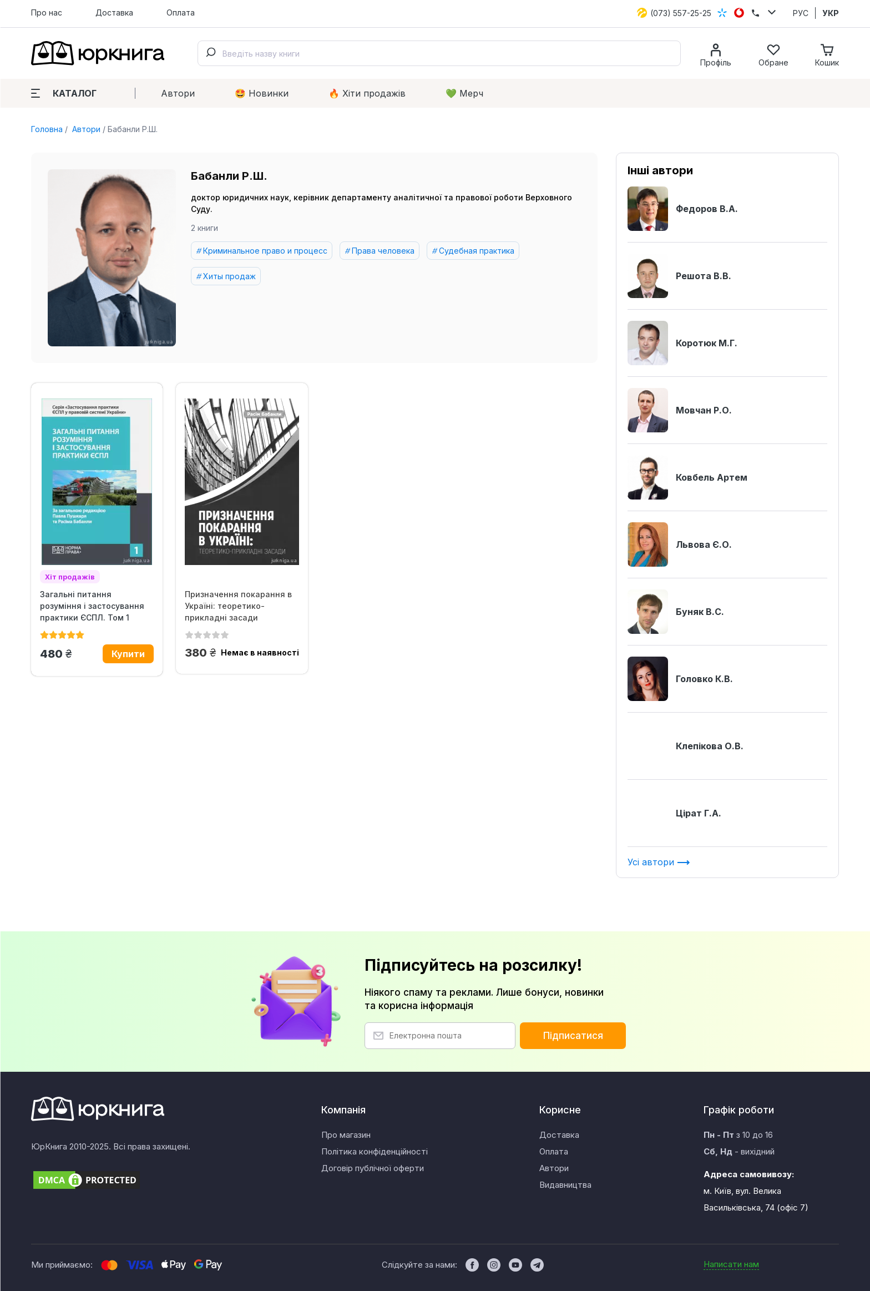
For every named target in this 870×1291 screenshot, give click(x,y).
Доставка (114, 12)
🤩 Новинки (262, 93)
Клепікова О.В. (685, 746)
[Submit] (210, 53)
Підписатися (573, 1035)
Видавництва (565, 1184)
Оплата (180, 12)
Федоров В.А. (683, 208)
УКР (830, 13)
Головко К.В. (680, 679)
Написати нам (731, 1264)
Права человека (383, 250)
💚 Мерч (464, 93)
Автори (178, 93)
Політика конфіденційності (374, 1151)
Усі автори (659, 862)
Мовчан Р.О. (680, 410)
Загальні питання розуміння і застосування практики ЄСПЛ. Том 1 (92, 605)
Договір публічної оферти (372, 1168)
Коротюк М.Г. (682, 343)
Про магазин (346, 1134)
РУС (800, 13)
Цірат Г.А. (674, 813)
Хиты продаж (229, 276)
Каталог (64, 93)
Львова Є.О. (680, 544)
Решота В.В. (679, 276)
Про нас (46, 12)
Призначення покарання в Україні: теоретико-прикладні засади (238, 605)
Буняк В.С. (676, 611)
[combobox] (439, 53)
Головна (47, 129)
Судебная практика (476, 250)
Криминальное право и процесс (265, 250)
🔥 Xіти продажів (367, 93)
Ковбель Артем (687, 477)
